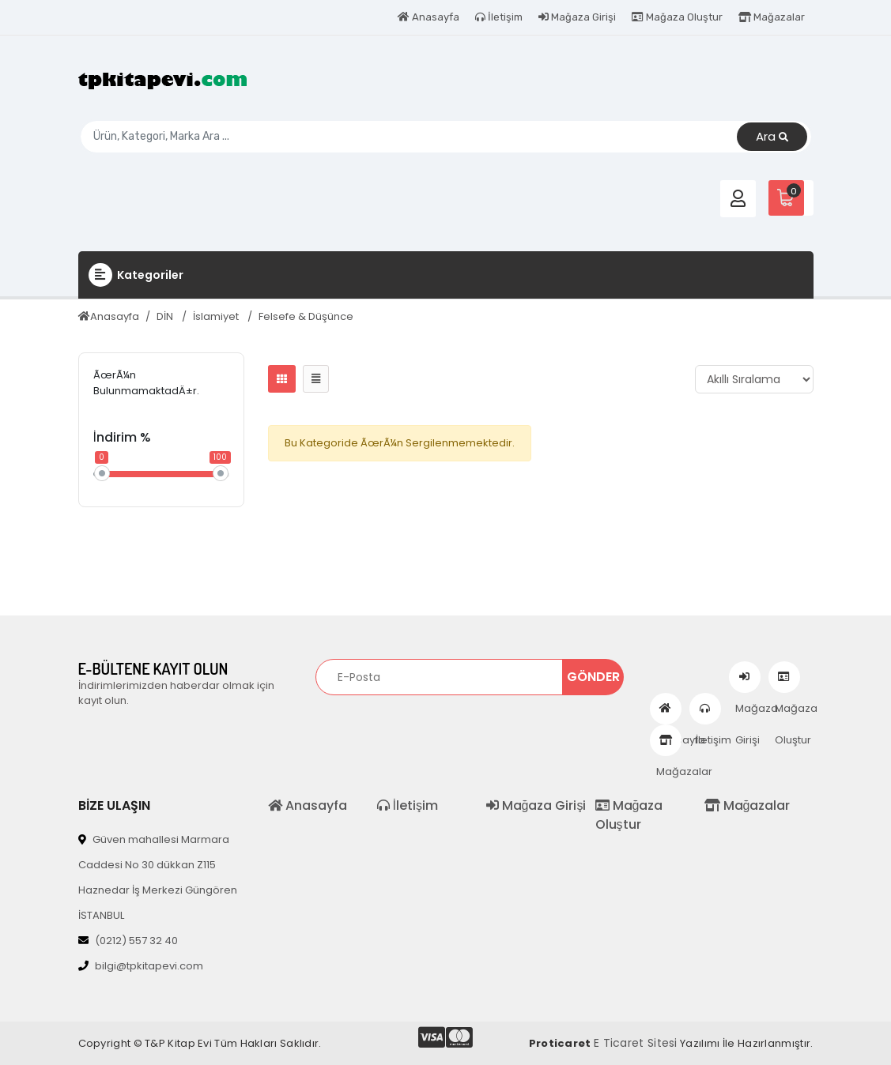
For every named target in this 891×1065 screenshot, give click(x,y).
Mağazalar (771, 17)
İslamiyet (217, 316)
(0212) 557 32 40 (128, 940)
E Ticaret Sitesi (636, 1043)
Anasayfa (428, 17)
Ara (772, 137)
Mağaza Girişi (577, 17)
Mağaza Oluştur (677, 17)
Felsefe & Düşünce (306, 316)
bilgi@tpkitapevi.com (140, 965)
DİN (166, 316)
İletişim (499, 17)
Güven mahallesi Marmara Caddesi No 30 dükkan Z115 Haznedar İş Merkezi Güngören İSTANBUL (157, 877)
